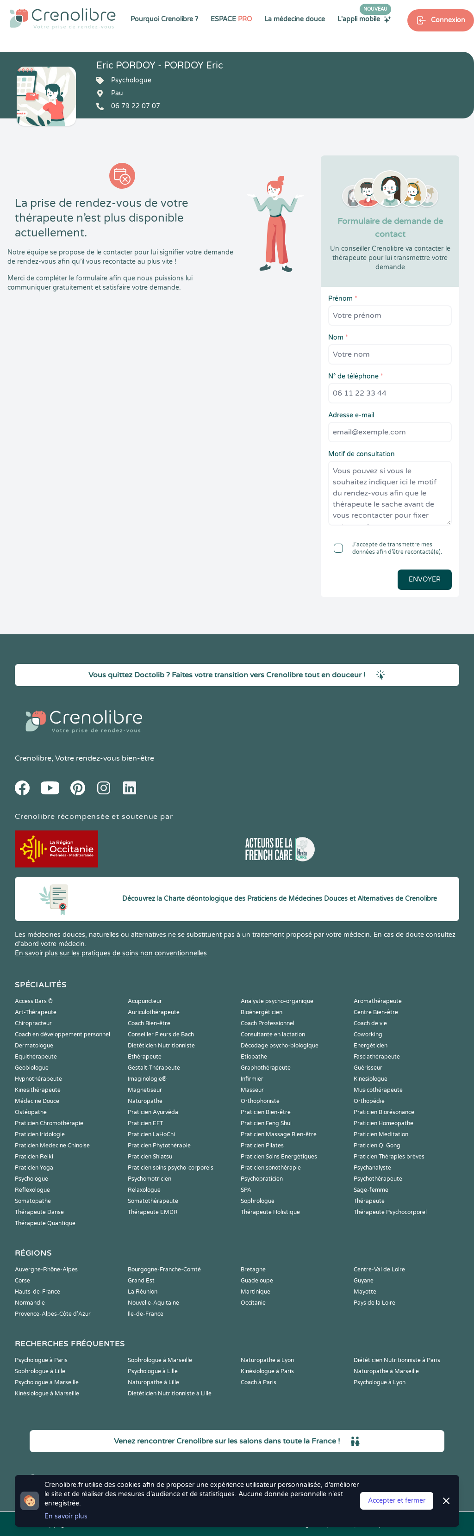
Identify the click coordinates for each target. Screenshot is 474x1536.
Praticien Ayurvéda (153, 1112)
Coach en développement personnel (62, 1034)
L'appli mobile (364, 19)
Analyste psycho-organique (277, 1001)
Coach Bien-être (149, 1023)
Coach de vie (370, 1023)
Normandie (30, 1303)
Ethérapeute (145, 1056)
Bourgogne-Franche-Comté (164, 1269)
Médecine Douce (37, 1101)
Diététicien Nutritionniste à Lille (170, 1393)
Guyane (364, 1280)
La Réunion (142, 1291)
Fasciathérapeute (377, 1056)
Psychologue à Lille (153, 1371)
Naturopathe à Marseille (386, 1371)
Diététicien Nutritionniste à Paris (397, 1360)
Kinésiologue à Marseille (47, 1393)
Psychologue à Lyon (379, 1382)
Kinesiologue (370, 1079)
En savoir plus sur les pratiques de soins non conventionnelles (111, 953)
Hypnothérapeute (38, 1079)
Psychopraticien (262, 1179)
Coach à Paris (258, 1382)
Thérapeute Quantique (45, 1223)
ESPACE (231, 19)
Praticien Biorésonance (384, 1112)
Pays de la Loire (374, 1303)
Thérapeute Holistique (270, 1212)
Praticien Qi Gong (377, 1145)
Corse (22, 1280)
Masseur (252, 1090)
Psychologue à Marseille (47, 1382)
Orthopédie (369, 1101)
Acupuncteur (145, 1001)
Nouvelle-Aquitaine (153, 1303)
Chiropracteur (33, 1023)
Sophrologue (257, 1201)
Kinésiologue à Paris (267, 1371)
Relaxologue (144, 1190)
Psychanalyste (372, 1167)
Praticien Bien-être (266, 1112)
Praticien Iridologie (40, 1134)
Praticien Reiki (34, 1156)
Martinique (255, 1291)
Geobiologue (32, 1068)
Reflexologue (32, 1190)
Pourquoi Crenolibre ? (164, 19)
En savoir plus (65, 1516)
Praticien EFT (145, 1123)
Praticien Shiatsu (150, 1156)
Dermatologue (34, 1045)
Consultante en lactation (273, 1034)
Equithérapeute (36, 1056)
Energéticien (370, 1045)
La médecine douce (294, 19)
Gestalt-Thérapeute (154, 1068)
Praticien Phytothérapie (159, 1145)
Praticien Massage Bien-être (279, 1134)
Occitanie (253, 1303)
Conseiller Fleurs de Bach (161, 1034)
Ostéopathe (31, 1112)
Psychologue (31, 1179)
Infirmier (252, 1079)
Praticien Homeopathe (383, 1123)
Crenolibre (33, 758)
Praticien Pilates (262, 1145)
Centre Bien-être (376, 1012)
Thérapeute (369, 1201)
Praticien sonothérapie (271, 1167)
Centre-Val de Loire (379, 1269)
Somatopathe (33, 1201)
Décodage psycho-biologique (279, 1045)
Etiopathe (254, 1056)
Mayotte (365, 1291)
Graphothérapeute (266, 1068)
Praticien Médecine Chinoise (52, 1145)
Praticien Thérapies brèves (389, 1156)
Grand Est (141, 1280)
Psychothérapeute (378, 1179)
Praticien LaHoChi (151, 1134)
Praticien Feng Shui (266, 1123)
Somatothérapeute (153, 1201)
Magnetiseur (145, 1090)
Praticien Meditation (381, 1134)
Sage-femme (371, 1190)
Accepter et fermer (396, 1501)
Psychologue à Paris (41, 1360)
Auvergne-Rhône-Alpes (46, 1269)
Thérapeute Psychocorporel (390, 1212)
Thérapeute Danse (39, 1212)
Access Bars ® (34, 1001)
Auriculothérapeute (154, 1012)
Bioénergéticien (261, 1012)
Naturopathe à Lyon (267, 1360)
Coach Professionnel (267, 1023)
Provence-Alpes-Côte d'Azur (53, 1314)
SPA (246, 1190)
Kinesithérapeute (38, 1090)
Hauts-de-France (37, 1291)
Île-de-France (145, 1314)
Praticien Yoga (34, 1167)
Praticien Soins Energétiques (279, 1156)
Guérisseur (368, 1068)
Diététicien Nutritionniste (161, 1045)
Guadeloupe (257, 1280)
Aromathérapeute (378, 1001)
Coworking (368, 1034)
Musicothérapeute (378, 1090)
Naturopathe (145, 1101)
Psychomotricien (149, 1179)
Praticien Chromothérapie (49, 1123)
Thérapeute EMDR (153, 1212)
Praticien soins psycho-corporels (170, 1167)
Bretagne (253, 1269)
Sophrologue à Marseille (160, 1360)
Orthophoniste (260, 1101)
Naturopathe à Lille (153, 1382)
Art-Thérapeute (35, 1012)
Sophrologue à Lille (40, 1371)
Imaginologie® (147, 1079)
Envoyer (425, 579)
